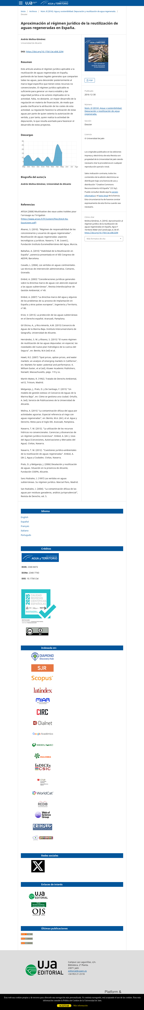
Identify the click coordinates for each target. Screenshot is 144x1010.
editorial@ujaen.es (77, 971)
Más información (80, 1005)
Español (25, 521)
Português (26, 535)
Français (25, 526)
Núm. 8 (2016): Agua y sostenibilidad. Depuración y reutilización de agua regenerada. (78, 11)
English (24, 517)
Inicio (23, 11)
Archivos (33, 11)
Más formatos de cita (96, 238)
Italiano (24, 530)
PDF (91, 80)
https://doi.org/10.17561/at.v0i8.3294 (44, 51)
